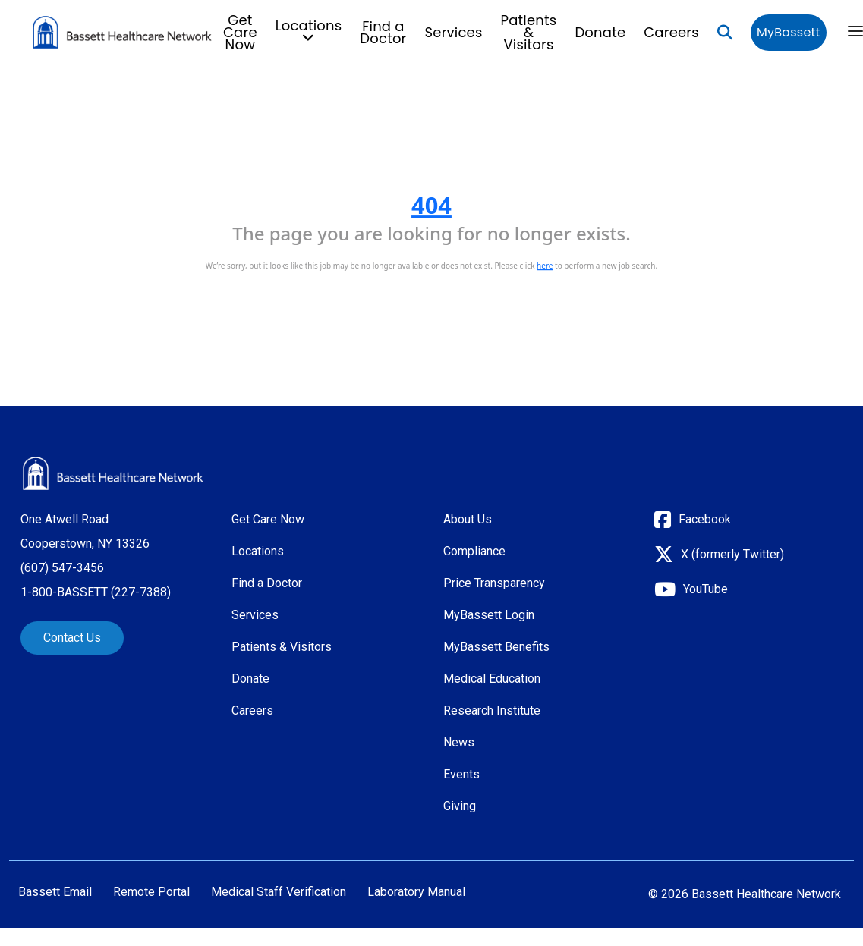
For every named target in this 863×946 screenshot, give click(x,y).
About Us (467, 519)
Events (461, 774)
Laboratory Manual (416, 892)
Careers (671, 32)
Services (454, 32)
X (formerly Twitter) (732, 554)
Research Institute (491, 710)
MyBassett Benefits (496, 647)
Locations (257, 551)
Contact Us (72, 637)
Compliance (474, 551)
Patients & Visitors (529, 32)
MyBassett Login (488, 615)
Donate (600, 32)
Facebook (705, 519)
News (458, 742)
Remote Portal (151, 892)
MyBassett (788, 32)
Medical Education (491, 678)
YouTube (705, 589)
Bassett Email (55, 892)
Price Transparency (494, 583)
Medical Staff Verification (278, 892)
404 (431, 205)
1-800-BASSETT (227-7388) (95, 592)
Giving (459, 806)
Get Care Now (240, 32)
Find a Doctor (383, 32)
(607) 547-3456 (62, 568)
